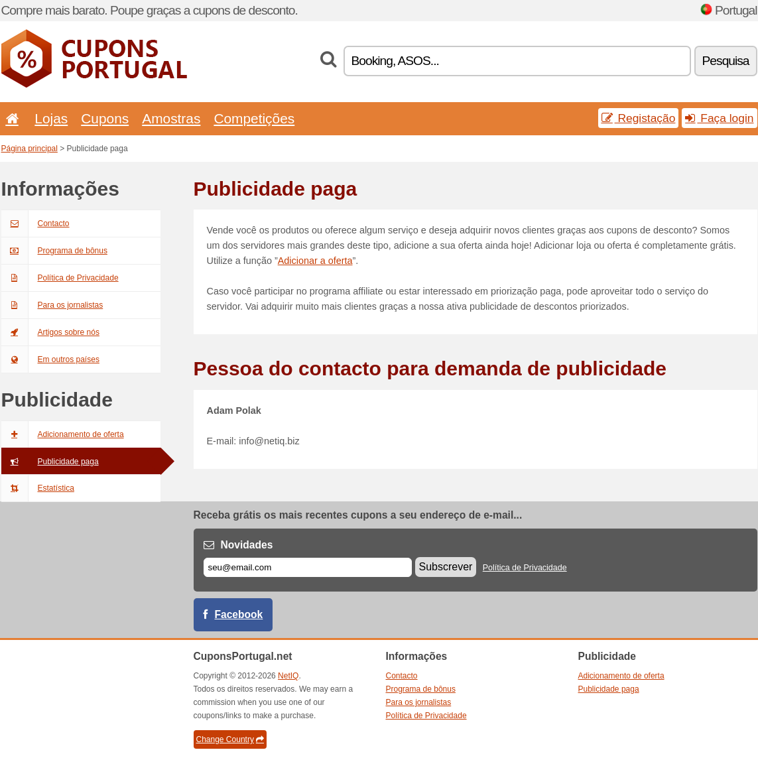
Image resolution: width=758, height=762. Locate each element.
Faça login (719, 118)
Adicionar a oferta (315, 260)
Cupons (105, 118)
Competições (254, 118)
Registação (638, 118)
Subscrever (446, 566)
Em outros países (50, 359)
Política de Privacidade (60, 278)
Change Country (230, 739)
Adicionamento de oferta (62, 434)
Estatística (37, 488)
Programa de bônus (54, 250)
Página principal (29, 148)
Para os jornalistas (52, 305)
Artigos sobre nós (50, 332)
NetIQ (288, 675)
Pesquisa (725, 61)
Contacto (35, 223)
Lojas (51, 118)
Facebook (239, 614)
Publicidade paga (50, 461)
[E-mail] (308, 567)
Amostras (171, 118)
